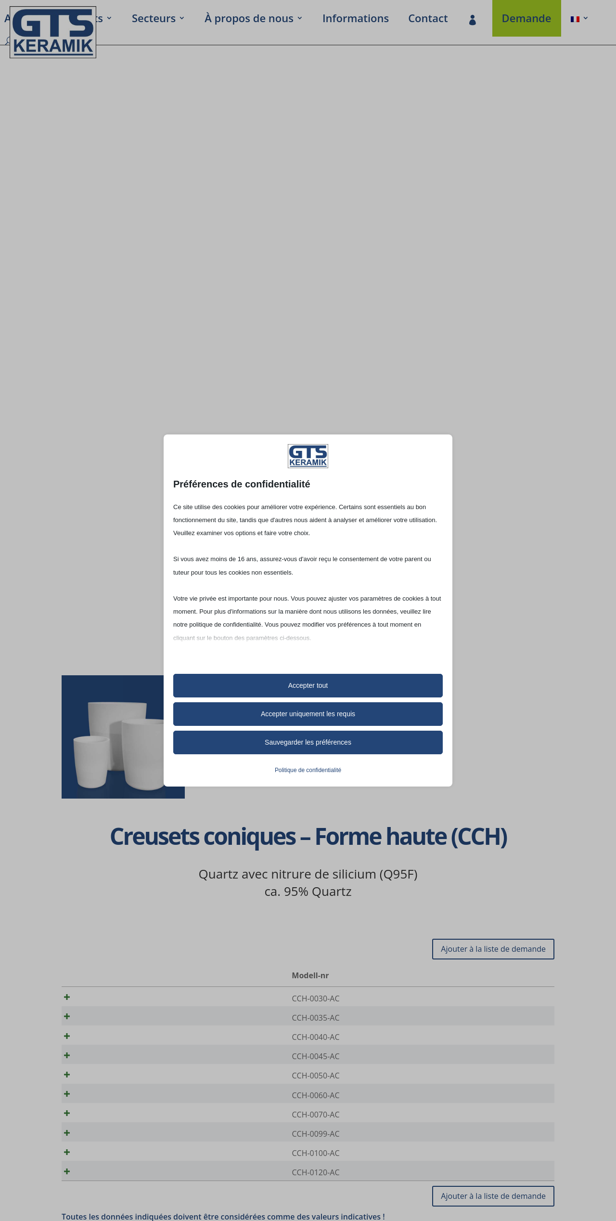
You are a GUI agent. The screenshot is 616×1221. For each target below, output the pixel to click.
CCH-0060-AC (104, 1111)
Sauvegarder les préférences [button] (308, 742)
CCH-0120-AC (104, 1202)
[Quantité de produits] (514, 999)
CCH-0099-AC (104, 1157)
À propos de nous (249, 19)
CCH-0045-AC (104, 1066)
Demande (527, 19)
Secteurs (154, 19)
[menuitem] (580, 19)
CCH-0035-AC (104, 1021)
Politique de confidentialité (308, 770)
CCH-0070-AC (104, 1134)
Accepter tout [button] (308, 685)
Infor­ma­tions (355, 19)
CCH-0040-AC (104, 1043)
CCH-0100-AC (104, 1179)
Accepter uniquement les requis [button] (308, 714)
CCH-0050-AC (104, 1089)
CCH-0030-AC (104, 998)
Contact (428, 19)
